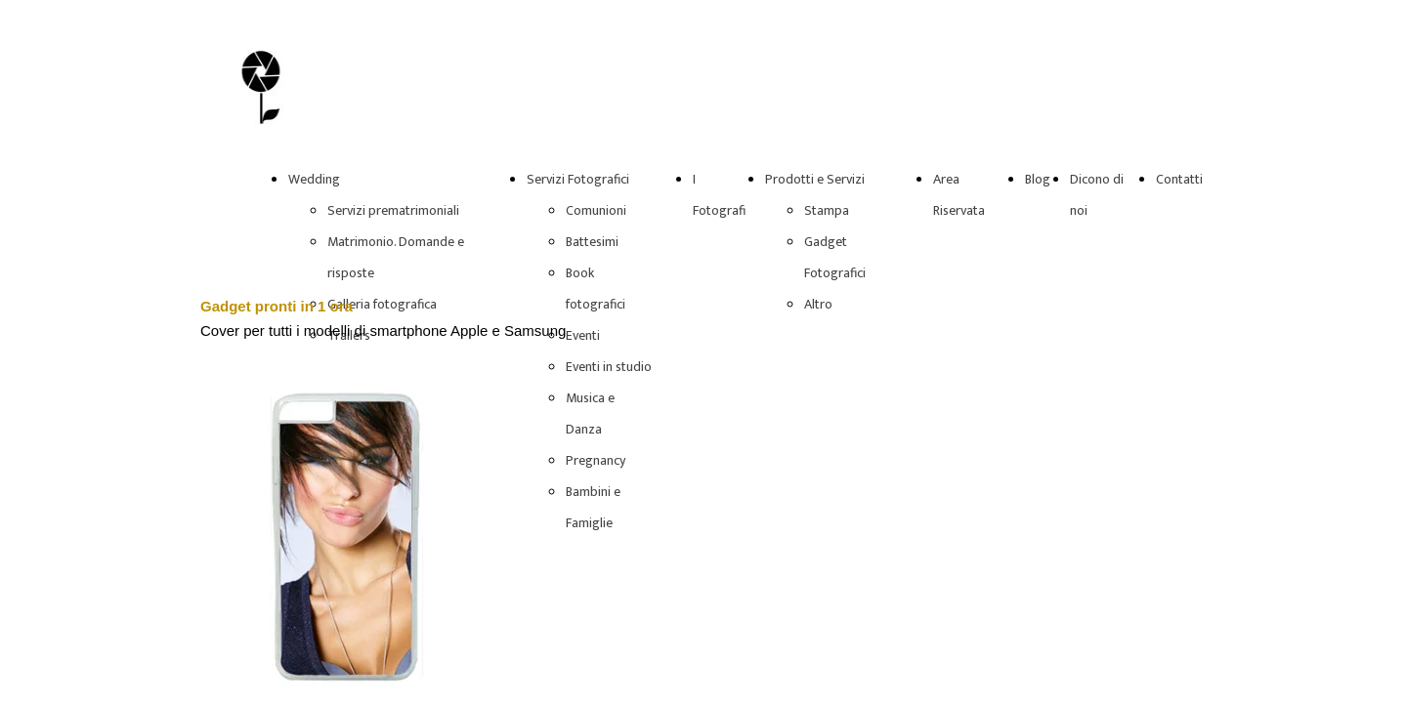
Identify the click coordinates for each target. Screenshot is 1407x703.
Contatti (1179, 179)
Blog (1037, 179)
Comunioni (596, 210)
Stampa (826, 210)
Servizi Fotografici (578, 179)
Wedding (314, 179)
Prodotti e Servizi (815, 179)
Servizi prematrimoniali (393, 210)
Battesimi (592, 241)
